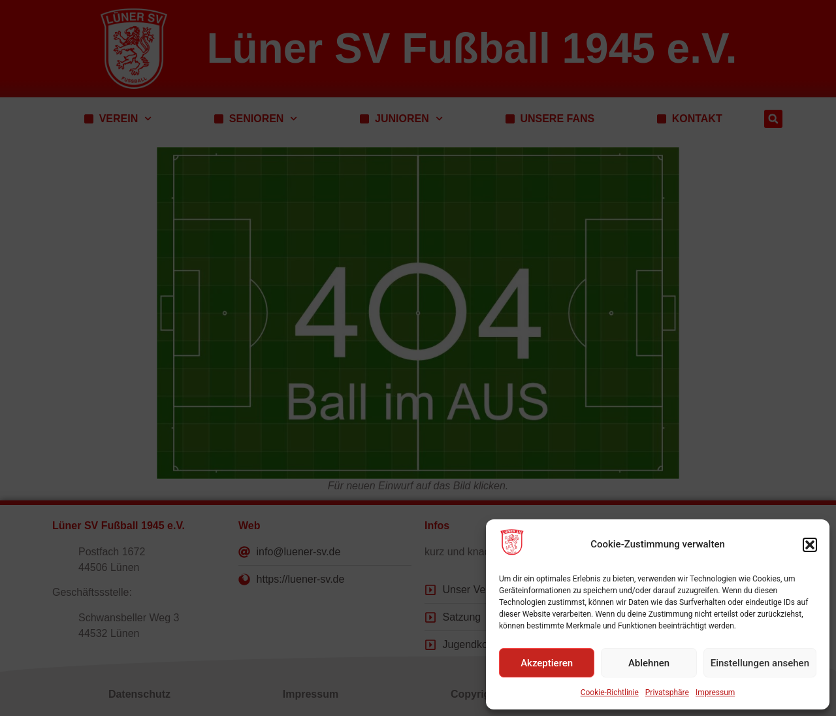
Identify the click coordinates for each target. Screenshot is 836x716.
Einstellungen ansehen (760, 663)
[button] (809, 544)
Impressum (715, 692)
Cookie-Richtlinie (610, 692)
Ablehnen (648, 663)
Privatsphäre (667, 692)
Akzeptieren (547, 663)
